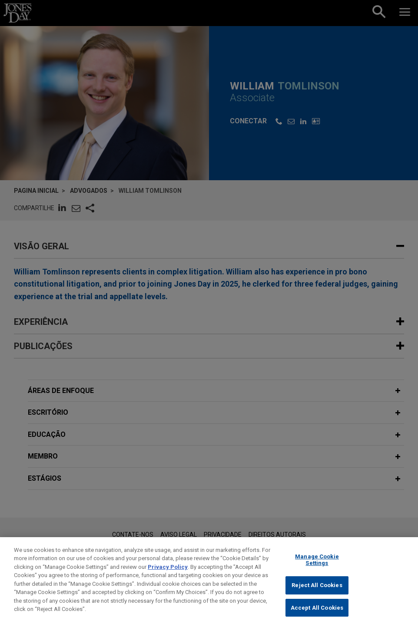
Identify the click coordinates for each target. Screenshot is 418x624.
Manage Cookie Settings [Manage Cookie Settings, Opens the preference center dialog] (317, 567)
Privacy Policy (168, 574)
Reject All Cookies (317, 593)
